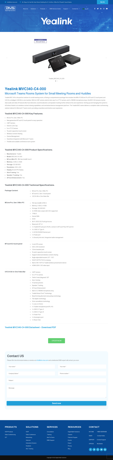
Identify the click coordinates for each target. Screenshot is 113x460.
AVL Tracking (29, 448)
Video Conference (31, 434)
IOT (6, 437)
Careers (70, 434)
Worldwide (100, 443)
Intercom (28, 440)
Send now (56, 403)
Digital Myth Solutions (74, 431)
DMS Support (50, 440)
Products (43, 8)
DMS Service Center (55, 8)
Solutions (34, 8)
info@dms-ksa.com (11, 2)
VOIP (27, 431)
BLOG (102, 2)
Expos (69, 443)
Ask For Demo (50, 437)
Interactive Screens (31, 443)
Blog (69, 448)
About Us (25, 8)
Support (66, 8)
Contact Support (101, 439)
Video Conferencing (10, 434)
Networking (29, 437)
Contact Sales (100, 435)
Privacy (70, 446)
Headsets (28, 446)
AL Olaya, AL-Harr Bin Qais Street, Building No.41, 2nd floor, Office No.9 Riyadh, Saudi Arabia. (46, 2)
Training (49, 434)
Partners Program (72, 437)
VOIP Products (9, 431)
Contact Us (76, 8)
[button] (7, 58)
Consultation (50, 431)
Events (70, 440)
